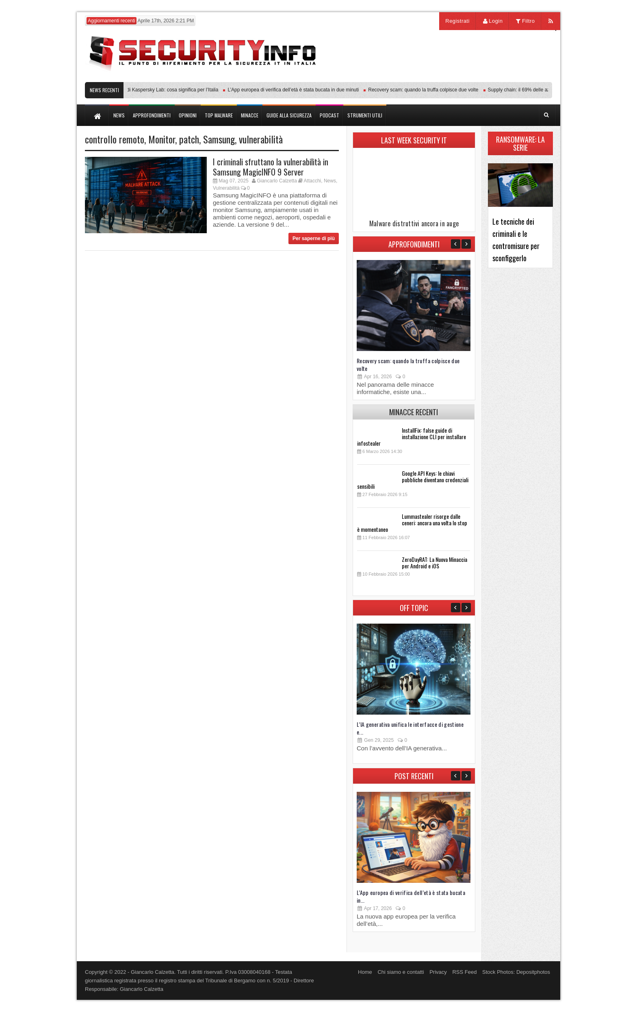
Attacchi (312, 181)
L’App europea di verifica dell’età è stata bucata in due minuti (296, 90)
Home (365, 972)
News (330, 181)
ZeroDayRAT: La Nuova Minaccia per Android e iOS (434, 562)
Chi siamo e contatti (400, 972)
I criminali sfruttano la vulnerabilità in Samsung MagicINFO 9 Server (270, 167)
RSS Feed (464, 972)
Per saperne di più (313, 238)
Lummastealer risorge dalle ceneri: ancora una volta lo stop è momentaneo (412, 522)
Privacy (438, 972)
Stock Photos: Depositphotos (516, 972)
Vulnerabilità (226, 188)
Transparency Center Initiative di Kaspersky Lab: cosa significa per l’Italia (142, 90)
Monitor (161, 139)
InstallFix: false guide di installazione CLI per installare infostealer (411, 436)
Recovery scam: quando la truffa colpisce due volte (426, 90)
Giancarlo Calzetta (277, 181)
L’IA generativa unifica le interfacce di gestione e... (410, 728)
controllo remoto (114, 139)
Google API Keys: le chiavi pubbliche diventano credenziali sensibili (412, 479)
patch (189, 139)
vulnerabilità (261, 139)
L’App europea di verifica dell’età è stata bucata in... (411, 896)
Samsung (219, 139)
